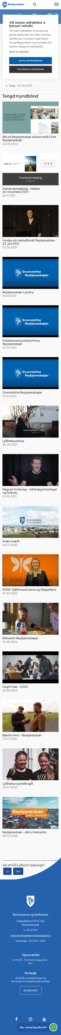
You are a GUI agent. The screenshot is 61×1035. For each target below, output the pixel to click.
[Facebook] (17, 1019)
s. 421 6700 (30, 930)
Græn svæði (11, 541)
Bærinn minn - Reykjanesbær (22, 735)
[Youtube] (44, 1019)
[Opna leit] (34, 4)
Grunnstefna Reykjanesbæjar (22, 392)
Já (7, 871)
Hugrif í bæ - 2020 (15, 686)
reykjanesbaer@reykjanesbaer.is (30, 935)
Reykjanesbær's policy (18, 292)
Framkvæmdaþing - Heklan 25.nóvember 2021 (21, 190)
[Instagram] (31, 1019)
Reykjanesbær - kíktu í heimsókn (24, 832)
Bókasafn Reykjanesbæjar (20, 638)
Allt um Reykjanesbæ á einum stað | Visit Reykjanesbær (29, 138)
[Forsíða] (13, 4)
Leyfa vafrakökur (30, 60)
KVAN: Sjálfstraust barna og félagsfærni (29, 589)
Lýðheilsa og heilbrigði (17, 783)
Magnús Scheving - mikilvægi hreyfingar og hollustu (29, 490)
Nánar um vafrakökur (19, 51)
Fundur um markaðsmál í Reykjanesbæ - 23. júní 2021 (29, 241)
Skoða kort (30, 990)
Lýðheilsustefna (13, 441)
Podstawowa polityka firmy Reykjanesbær (21, 342)
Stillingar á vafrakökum (30, 69)
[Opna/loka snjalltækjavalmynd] (56, 4)
